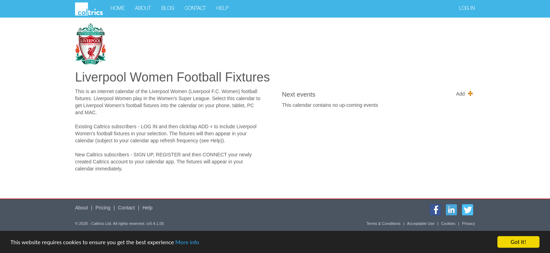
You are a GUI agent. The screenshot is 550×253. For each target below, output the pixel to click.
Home (117, 8)
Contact (195, 8)
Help (222, 8)
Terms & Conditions (384, 223)
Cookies (448, 223)
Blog (167, 8)
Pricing (102, 207)
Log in (467, 8)
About (143, 8)
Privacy (468, 223)
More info (187, 243)
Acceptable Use (420, 223)
